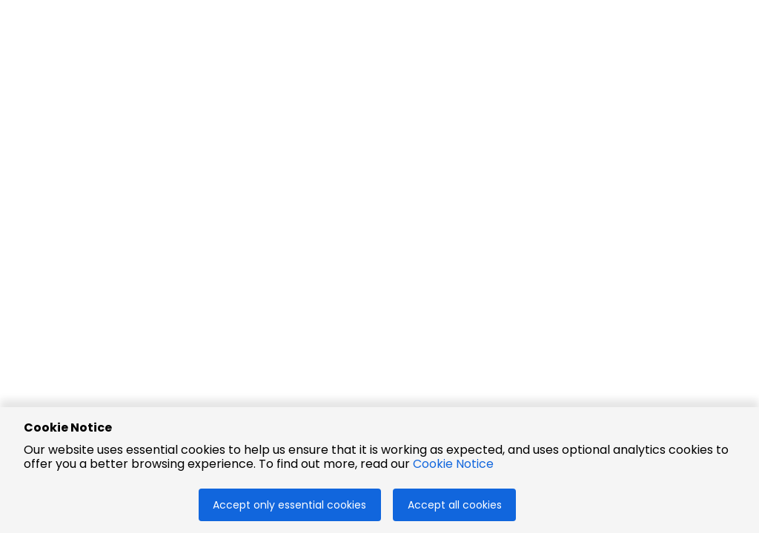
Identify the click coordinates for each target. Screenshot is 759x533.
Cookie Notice (453, 463)
